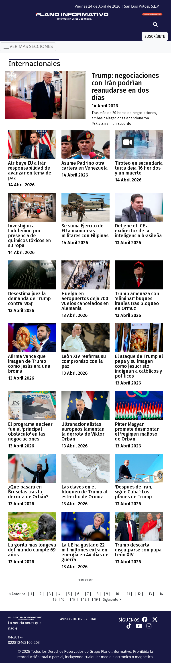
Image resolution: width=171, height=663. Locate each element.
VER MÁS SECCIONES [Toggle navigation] (28, 46)
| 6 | (78, 594)
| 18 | (85, 599)
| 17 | (74, 599)
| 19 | (96, 599)
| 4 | (59, 594)
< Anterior (17, 594)
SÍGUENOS (128, 620)
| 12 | (139, 594)
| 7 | (88, 594)
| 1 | (31, 594)
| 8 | (97, 594)
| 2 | (40, 594)
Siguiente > (112, 599)
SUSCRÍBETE (155, 36)
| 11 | (128, 594)
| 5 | (68, 594)
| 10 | (117, 594)
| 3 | (50, 594)
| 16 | (62, 599)
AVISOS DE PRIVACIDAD (79, 619)
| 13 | (150, 594)
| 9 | (107, 594)
